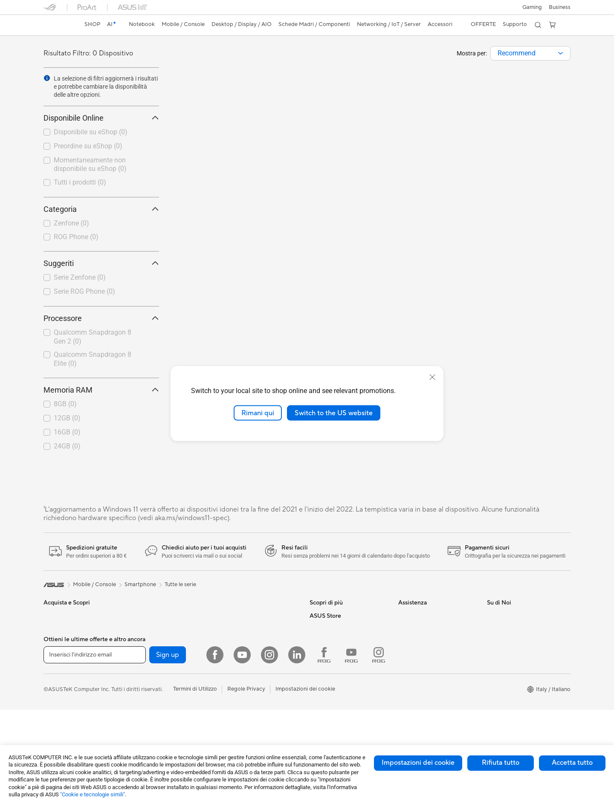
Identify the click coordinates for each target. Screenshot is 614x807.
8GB (65, 404)
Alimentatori (147, 731)
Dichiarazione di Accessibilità (523, 654)
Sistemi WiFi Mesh (243, 641)
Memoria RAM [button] (101, 389)
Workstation (147, 641)
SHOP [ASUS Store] (92, 24)
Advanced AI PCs (331, 641)
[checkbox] (101, 224)
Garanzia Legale (418, 679)
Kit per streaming (241, 743)
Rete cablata (236, 654)
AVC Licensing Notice (337, 615)
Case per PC (147, 705)
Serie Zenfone (80, 277)
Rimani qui (257, 412)
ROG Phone (76, 237)
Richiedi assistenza (422, 615)
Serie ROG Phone (84, 291)
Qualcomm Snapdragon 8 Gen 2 (92, 336)
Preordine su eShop (88, 146)
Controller (233, 731)
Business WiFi (237, 628)
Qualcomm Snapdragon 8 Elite (92, 358)
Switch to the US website (334, 412)
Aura (315, 666)
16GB (67, 432)
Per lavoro (56, 641)
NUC (138, 615)
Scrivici (407, 628)
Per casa (54, 628)
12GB (67, 418)
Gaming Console (64, 731)
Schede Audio (149, 692)
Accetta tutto (572, 762)
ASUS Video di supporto (429, 654)
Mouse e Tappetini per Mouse (256, 705)
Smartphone (59, 718)
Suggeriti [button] (101, 263)
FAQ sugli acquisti (420, 692)
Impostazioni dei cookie (418, 762)
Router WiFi (235, 615)
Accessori (55, 692)
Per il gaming (59, 680)
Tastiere (229, 692)
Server (228, 666)
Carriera (497, 628)
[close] (432, 376)
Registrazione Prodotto (428, 641)
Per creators (59, 654)
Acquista (321, 692)
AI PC (317, 628)
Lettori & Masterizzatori (161, 743)
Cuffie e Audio (237, 718)
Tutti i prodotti (80, 182)
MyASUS (409, 666)
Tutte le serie (180, 584)
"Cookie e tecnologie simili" (92, 794)
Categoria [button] (101, 209)
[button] (532, 7)
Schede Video (149, 680)
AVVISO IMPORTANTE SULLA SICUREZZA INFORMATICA (525, 670)
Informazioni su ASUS (514, 615)
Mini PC (141, 628)
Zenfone (71, 223)
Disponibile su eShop (90, 132)
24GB (67, 446)
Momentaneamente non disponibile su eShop (90, 164)
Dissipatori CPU (152, 718)
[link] (57, 25)
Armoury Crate (329, 654)
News (494, 641)
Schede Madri (149, 667)
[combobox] (530, 53)
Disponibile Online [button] (101, 117)
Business (560, 7)
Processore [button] (101, 318)
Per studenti (58, 667)
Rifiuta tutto (500, 762)
